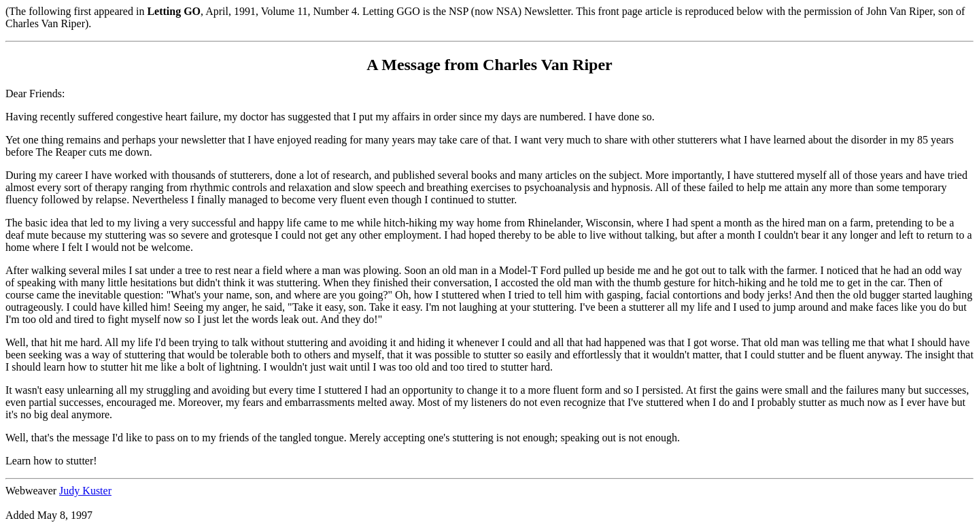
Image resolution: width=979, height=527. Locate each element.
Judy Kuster (85, 490)
